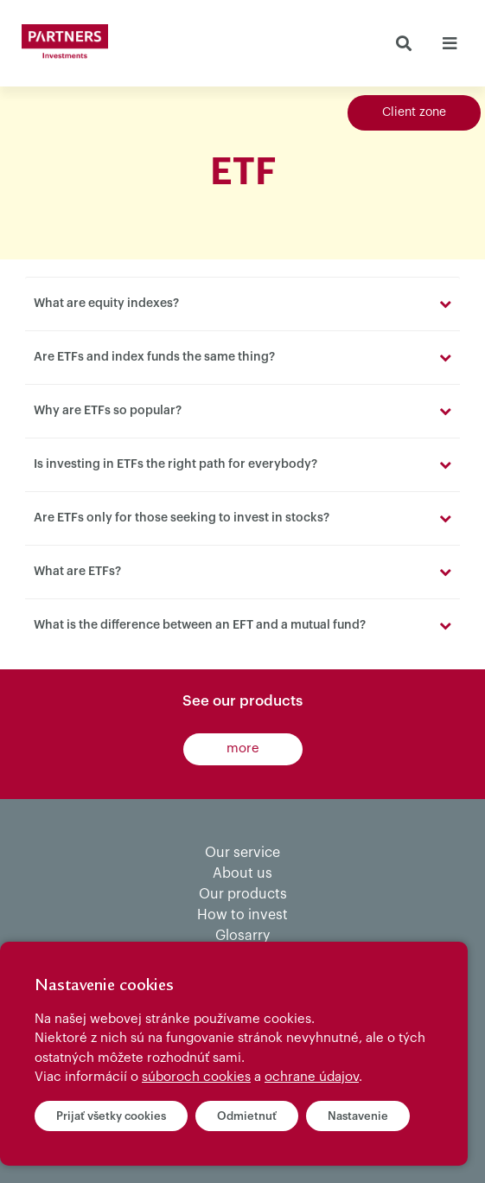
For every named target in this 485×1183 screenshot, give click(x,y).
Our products (243, 894)
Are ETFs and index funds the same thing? (154, 357)
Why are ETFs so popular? (108, 411)
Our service (242, 853)
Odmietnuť (247, 1116)
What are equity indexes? (106, 303)
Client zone (414, 112)
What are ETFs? (77, 572)
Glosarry (242, 936)
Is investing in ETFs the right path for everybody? (175, 464)
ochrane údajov (312, 1077)
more (243, 748)
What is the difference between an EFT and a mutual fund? (200, 625)
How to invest (242, 915)
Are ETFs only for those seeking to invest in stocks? (181, 518)
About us (242, 873)
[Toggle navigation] (449, 43)
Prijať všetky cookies (111, 1116)
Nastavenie (358, 1116)
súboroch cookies (196, 1077)
